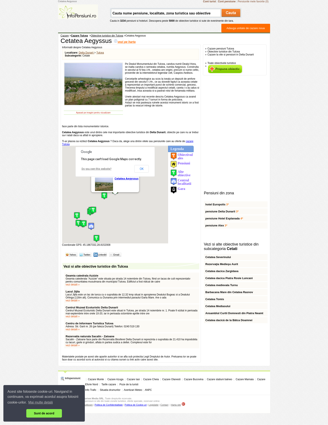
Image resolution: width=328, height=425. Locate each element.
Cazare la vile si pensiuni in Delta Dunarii (231, 54)
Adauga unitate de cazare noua (245, 28)
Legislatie (153, 405)
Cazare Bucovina (193, 379)
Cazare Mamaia (245, 379)
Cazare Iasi (133, 379)
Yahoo (73, 254)
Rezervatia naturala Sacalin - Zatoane (90, 336)
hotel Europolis (217, 204)
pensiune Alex (216, 225)
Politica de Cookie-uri (136, 405)
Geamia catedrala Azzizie (82, 275)
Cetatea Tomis (214, 299)
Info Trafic (90, 389)
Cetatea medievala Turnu (221, 285)
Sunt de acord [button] (44, 413)
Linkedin (102, 254)
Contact (164, 405)
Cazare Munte (96, 379)
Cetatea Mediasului (217, 306)
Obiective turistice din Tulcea (224, 51)
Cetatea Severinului (218, 257)
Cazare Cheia (151, 379)
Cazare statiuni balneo (219, 379)
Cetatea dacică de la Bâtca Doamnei (229, 320)
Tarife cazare (108, 384)
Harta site (176, 405)
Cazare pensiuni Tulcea (221, 48)
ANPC (148, 389)
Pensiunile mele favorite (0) (253, 1)
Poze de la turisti (129, 384)
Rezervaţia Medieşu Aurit (221, 264)
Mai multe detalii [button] (40, 402)
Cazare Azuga (115, 379)
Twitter (87, 254)
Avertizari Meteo (133, 389)
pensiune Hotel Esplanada (224, 218)
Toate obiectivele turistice (222, 63)
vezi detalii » (73, 284)
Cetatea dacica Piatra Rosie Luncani (229, 278)
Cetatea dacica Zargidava (222, 271)
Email (116, 254)
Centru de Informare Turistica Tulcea (89, 323)
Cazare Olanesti (171, 379)
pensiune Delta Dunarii (222, 211)
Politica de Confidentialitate (109, 405)
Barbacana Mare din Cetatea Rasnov (229, 292)
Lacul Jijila (73, 291)
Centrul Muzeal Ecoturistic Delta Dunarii (92, 307)
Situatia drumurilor (110, 389)
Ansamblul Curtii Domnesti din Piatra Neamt (234, 313)
